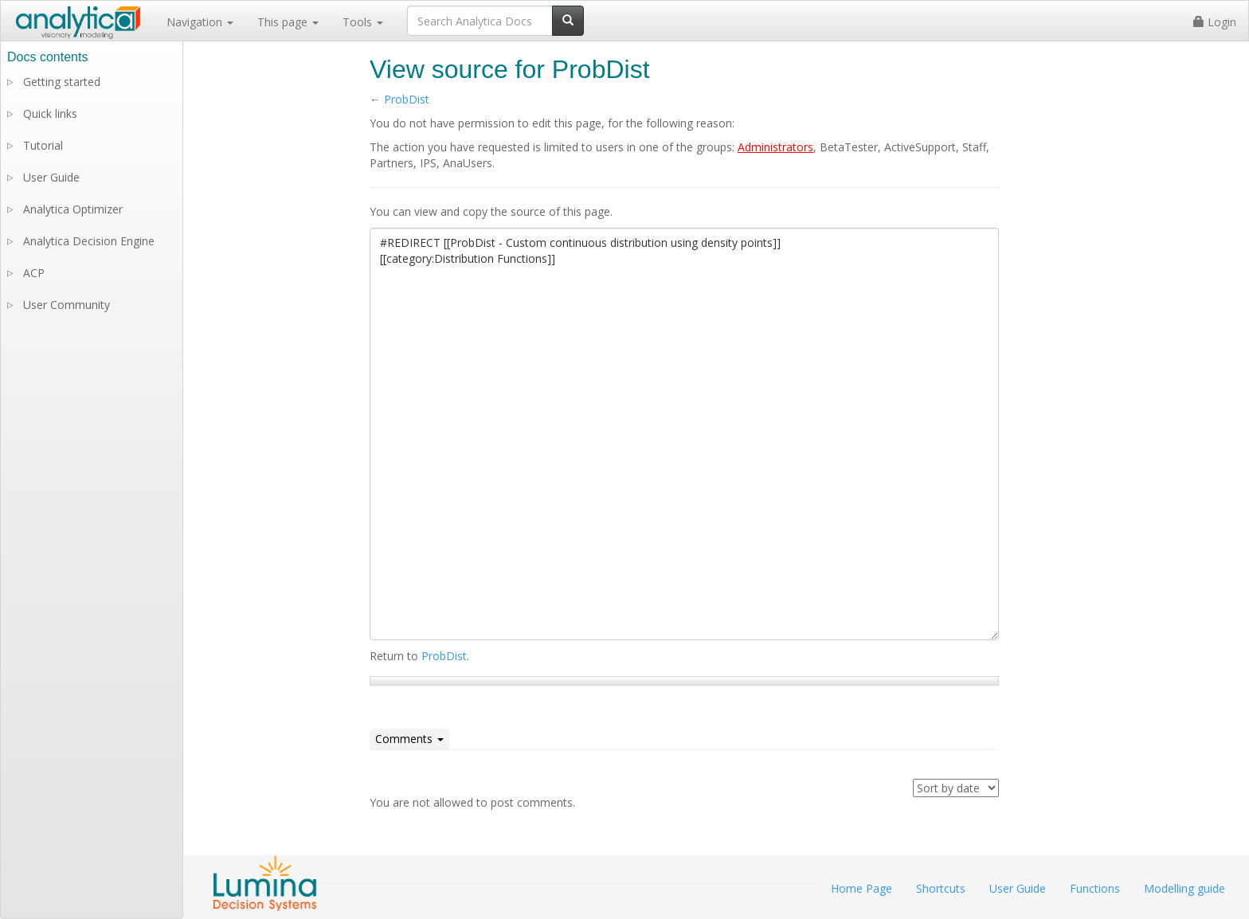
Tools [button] (363, 21)
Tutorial (43, 145)
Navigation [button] (199, 21)
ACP (34, 272)
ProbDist (406, 99)
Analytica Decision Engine (89, 240)
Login (1214, 21)
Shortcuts (940, 888)
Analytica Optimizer (73, 209)
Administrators (775, 146)
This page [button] (288, 21)
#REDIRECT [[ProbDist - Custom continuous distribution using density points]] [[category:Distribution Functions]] (684, 434)
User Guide (51, 177)
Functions (1095, 888)
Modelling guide (1184, 888)
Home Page (861, 888)
